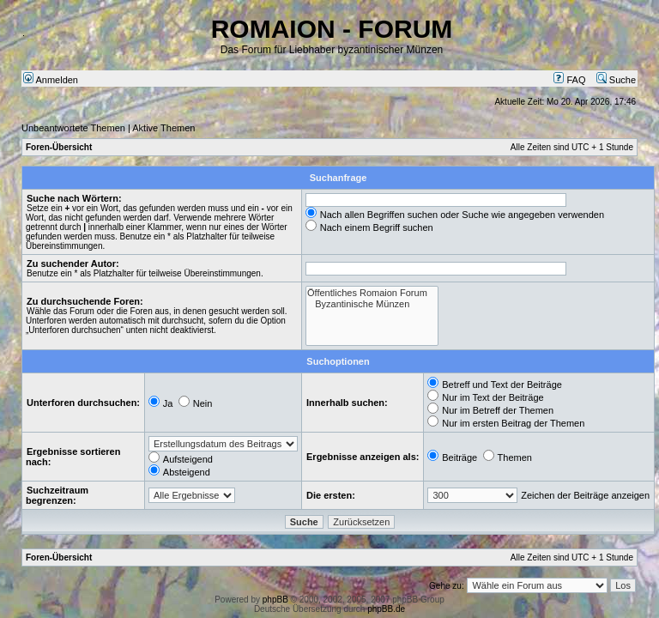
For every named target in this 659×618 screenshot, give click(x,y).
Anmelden (50, 80)
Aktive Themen (163, 128)
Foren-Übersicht (59, 147)
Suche (616, 80)
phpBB (275, 599)
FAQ (569, 80)
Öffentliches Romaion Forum (372, 293)
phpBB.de (386, 609)
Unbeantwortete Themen (73, 128)
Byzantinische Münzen (372, 304)
